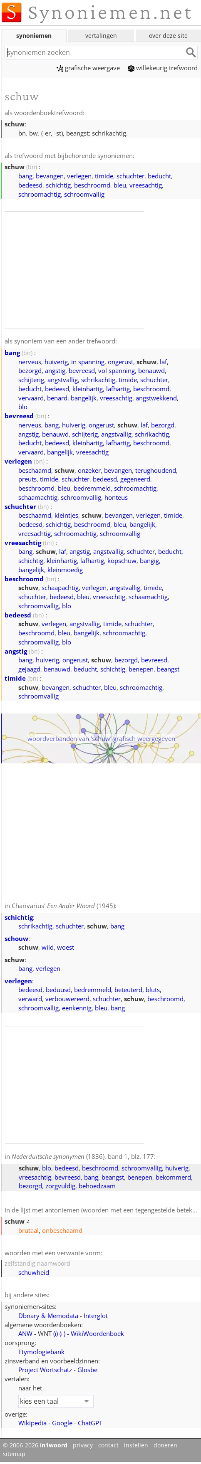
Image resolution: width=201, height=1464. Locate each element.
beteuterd (128, 989)
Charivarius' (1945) (63, 905)
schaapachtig (60, 587)
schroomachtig (39, 194)
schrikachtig (98, 379)
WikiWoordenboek (97, 1333)
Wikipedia (32, 1423)
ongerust (120, 362)
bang (25, 176)
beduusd (58, 989)
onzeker (89, 470)
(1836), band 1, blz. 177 (83, 1156)
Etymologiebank (41, 1352)
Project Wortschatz (45, 1369)
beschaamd (34, 470)
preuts (27, 479)
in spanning (87, 362)
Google (62, 1423)
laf (163, 362)
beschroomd (92, 185)
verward (30, 999)
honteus (116, 497)
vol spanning (116, 370)
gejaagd (29, 669)
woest (65, 947)
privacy (83, 1445)
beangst (168, 669)
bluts (153, 989)
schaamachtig (37, 497)
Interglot (96, 1315)
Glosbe (87, 1369)
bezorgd (30, 370)
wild (48, 947)
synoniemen (34, 36)
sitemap (14, 1454)
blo (22, 406)
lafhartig (118, 389)
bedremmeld (92, 488)
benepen (141, 669)
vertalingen (101, 36)
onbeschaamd (62, 1230)
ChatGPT (90, 1423)
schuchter (130, 176)
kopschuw (121, 560)
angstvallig (62, 379)
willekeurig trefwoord (163, 68)
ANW (25, 1333)
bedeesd (30, 185)
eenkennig (77, 1008)
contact (108, 1445)
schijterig (31, 379)
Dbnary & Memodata (48, 1315)
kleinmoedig (65, 569)
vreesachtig (145, 185)
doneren (165, 1445)
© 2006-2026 (35, 1445)
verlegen (79, 176)
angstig (55, 370)
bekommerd (173, 1177)
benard (57, 398)
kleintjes (66, 515)
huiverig (56, 362)
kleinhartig (87, 389)
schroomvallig (84, 194)
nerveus (29, 362)
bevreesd (82, 370)
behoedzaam (97, 1186)
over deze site (168, 36)
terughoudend (155, 470)
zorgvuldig (60, 1186)
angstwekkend (156, 398)
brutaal (28, 1230)
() (55, 1333)
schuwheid (33, 1272)
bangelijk (84, 398)
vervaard (31, 398)
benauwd (151, 370)
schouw (16, 938)
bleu (120, 185)
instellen (136, 1445)
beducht (159, 176)
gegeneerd (135, 479)
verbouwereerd (67, 999)
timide (104, 176)
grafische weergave (88, 68)
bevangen (50, 176)
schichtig (58, 185)
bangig (149, 560)
